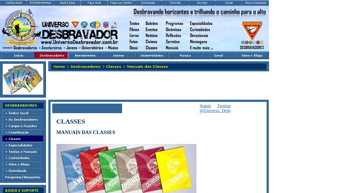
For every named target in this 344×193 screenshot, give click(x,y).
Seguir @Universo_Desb (215, 108)
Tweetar (224, 105)
